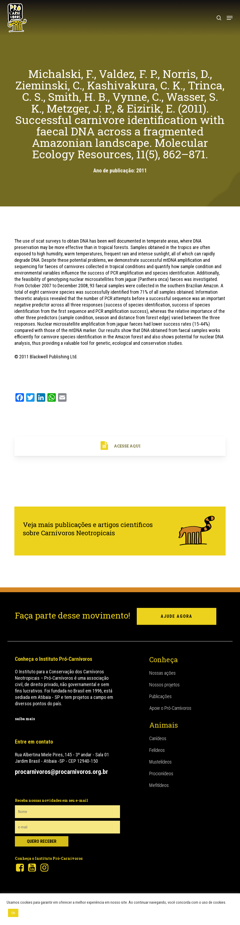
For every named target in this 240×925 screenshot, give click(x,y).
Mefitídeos (159, 785)
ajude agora (176, 616)
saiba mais (25, 718)
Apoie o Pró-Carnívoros (170, 708)
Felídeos (157, 750)
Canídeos (157, 738)
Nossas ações (162, 673)
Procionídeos (161, 773)
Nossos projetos (164, 684)
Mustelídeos (160, 762)
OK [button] (13, 913)
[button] (230, 17)
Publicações (160, 696)
